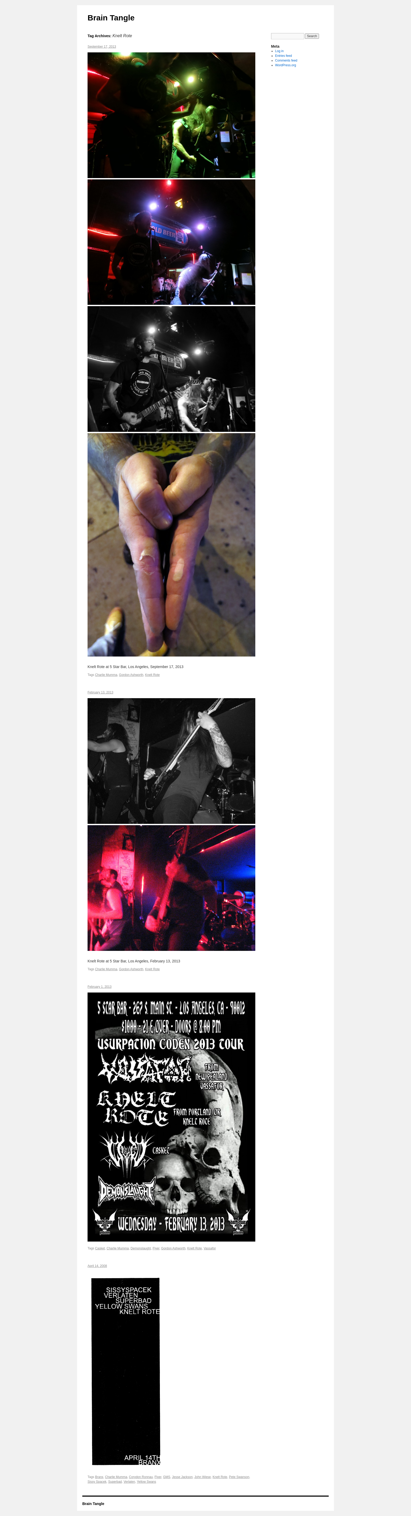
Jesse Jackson (182, 1477)
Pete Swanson (239, 1477)
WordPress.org (285, 65)
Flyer (156, 1248)
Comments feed (286, 60)
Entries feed (283, 56)
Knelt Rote (152, 675)
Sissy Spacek (97, 1482)
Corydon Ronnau (141, 1477)
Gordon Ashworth (131, 675)
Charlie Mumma (106, 675)
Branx (99, 1477)
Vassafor (210, 1248)
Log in (279, 51)
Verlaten (129, 1482)
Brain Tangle (111, 17)
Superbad (115, 1482)
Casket (100, 1248)
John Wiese (202, 1477)
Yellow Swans (146, 1482)
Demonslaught (141, 1248)
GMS (166, 1477)
